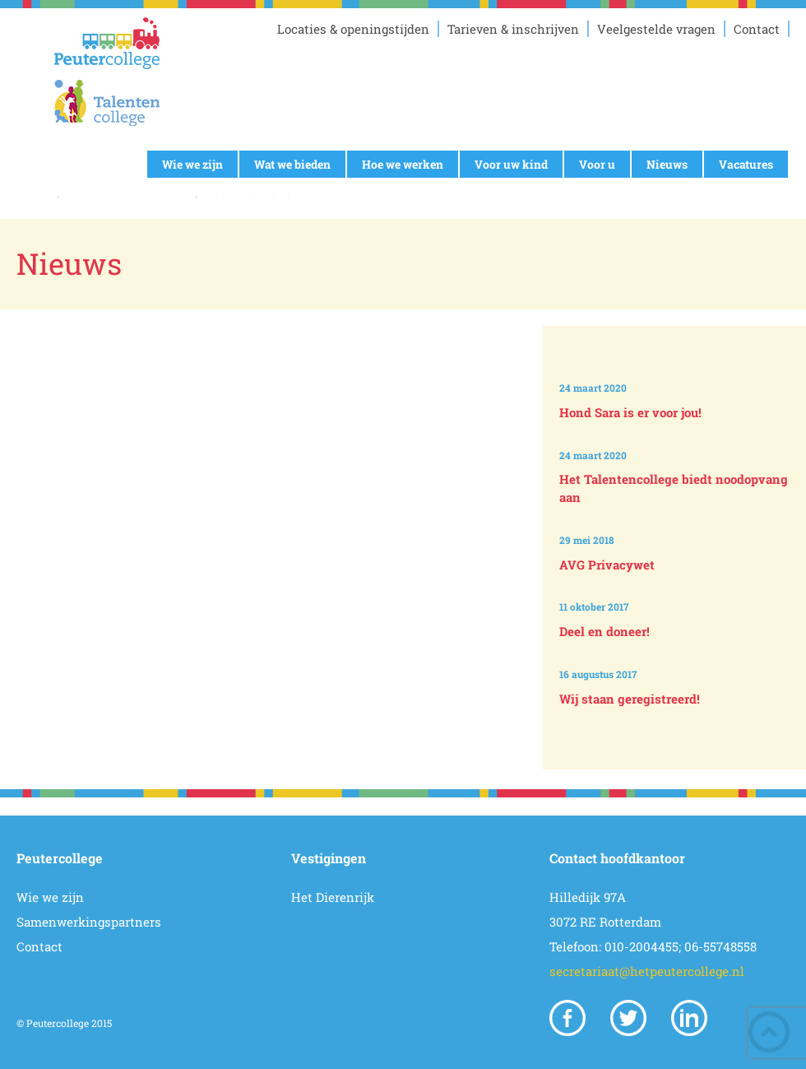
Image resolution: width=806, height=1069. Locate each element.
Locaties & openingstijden (353, 29)
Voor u (597, 164)
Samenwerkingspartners (88, 921)
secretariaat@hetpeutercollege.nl (646, 971)
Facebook (567, 1018)
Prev (677, 339)
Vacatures (746, 164)
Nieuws (667, 164)
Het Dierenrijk (332, 897)
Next (677, 740)
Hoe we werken (402, 164)
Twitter (628, 1018)
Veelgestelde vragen (656, 29)
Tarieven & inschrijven (513, 29)
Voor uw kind (511, 164)
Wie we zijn (192, 164)
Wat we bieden (292, 164)
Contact (757, 29)
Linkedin (689, 1018)
